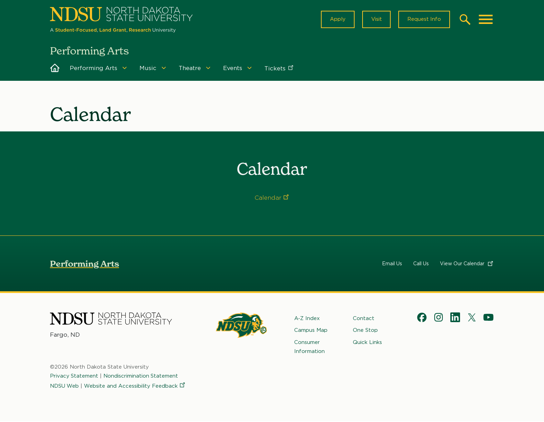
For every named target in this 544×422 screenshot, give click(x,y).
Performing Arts (93, 68)
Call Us (421, 264)
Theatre (190, 68)
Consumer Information (309, 346)
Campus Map (311, 330)
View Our (467, 264)
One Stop (365, 330)
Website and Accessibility (135, 386)
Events (232, 68)
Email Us (392, 264)
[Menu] (124, 68)
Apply (337, 19)
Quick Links (367, 342)
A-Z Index (307, 319)
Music (147, 68)
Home (54, 68)
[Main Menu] (485, 19)
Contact (363, 319)
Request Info (424, 19)
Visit (376, 19)
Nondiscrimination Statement (141, 376)
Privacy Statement (74, 376)
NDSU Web (64, 386)
